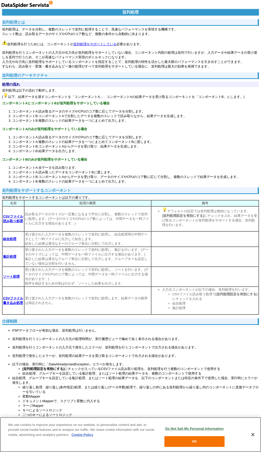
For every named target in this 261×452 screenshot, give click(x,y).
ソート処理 (11, 276)
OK (194, 441)
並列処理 (130, 12)
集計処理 (9, 256)
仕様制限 (9, 321)
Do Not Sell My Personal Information (194, 429)
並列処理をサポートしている (94, 44)
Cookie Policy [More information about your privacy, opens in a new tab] (82, 435)
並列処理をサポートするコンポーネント (36, 190)
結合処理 (9, 239)
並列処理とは (13, 22)
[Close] (252, 434)
